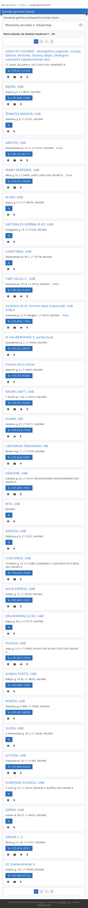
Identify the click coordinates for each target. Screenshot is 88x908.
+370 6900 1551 (63, 902)
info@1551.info (44, 905)
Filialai (59, 148)
